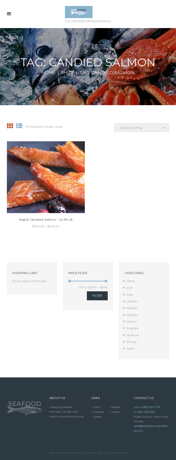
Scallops (132, 327)
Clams (130, 281)
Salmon (132, 321)
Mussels (132, 308)
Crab (129, 294)
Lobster (132, 301)
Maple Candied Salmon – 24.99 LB (46, 219)
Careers (115, 410)
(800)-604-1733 (151, 406)
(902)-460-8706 (146, 410)
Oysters (132, 314)
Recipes (115, 406)
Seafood (132, 334)
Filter (97, 295)
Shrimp (131, 341)
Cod (129, 287)
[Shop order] (141, 127)
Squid (130, 347)
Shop (68, 72)
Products (98, 410)
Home (48, 72)
